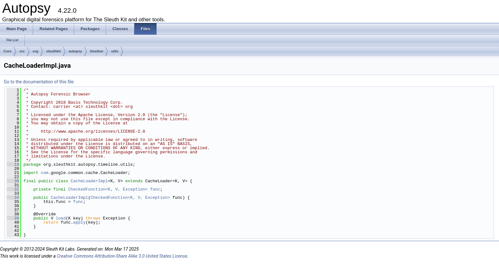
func (155, 189)
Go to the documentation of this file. (39, 81)
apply (79, 222)
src (22, 51)
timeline (96, 51)
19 (13, 164)
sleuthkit (53, 51)
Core (7, 51)
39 (13, 218)
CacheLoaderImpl (89, 181)
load (61, 218)
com (44, 173)
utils (114, 51)
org (36, 51)
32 (13, 189)
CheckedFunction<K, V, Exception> (108, 189)
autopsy (75, 51)
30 (13, 181)
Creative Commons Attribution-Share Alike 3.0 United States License (122, 256)
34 (13, 197)
